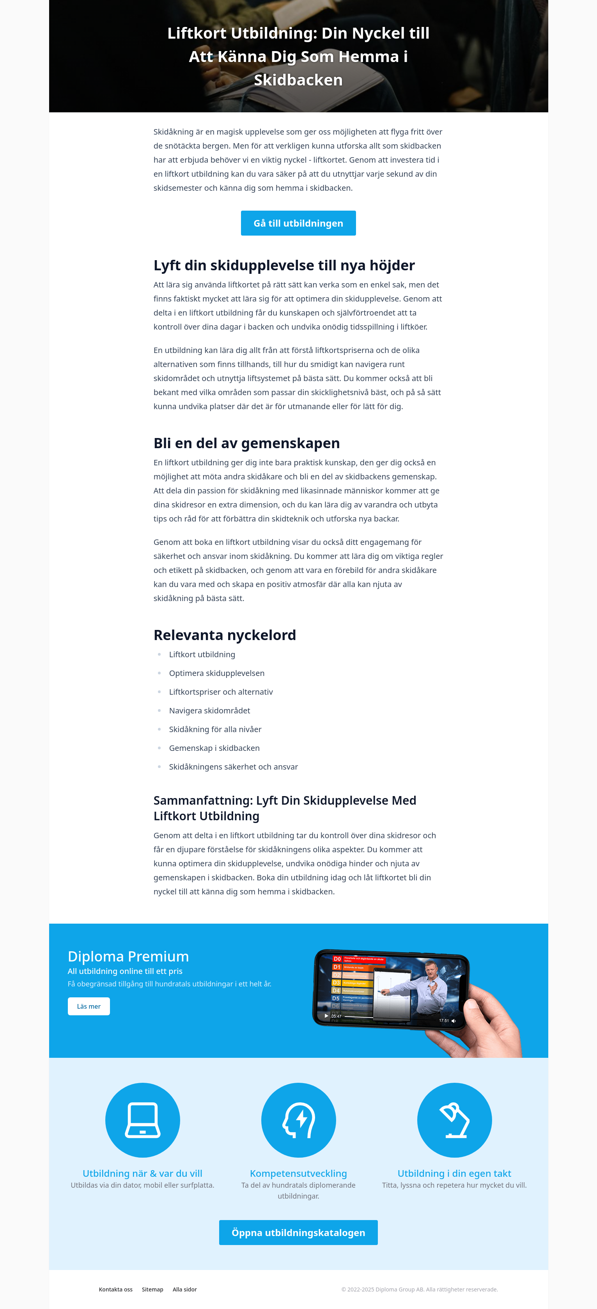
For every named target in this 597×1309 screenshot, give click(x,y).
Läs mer (89, 1006)
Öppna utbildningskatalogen (298, 1232)
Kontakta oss (116, 1289)
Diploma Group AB (399, 1289)
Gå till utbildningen (298, 222)
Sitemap (152, 1289)
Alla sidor (185, 1289)
